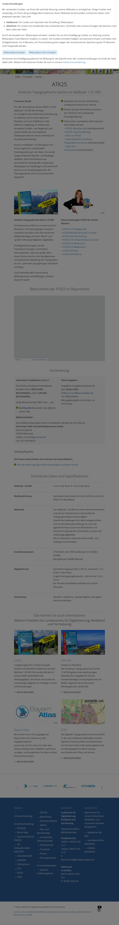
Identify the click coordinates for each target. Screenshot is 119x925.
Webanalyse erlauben (14, 52)
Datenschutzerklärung (74, 62)
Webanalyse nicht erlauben (42, 52)
